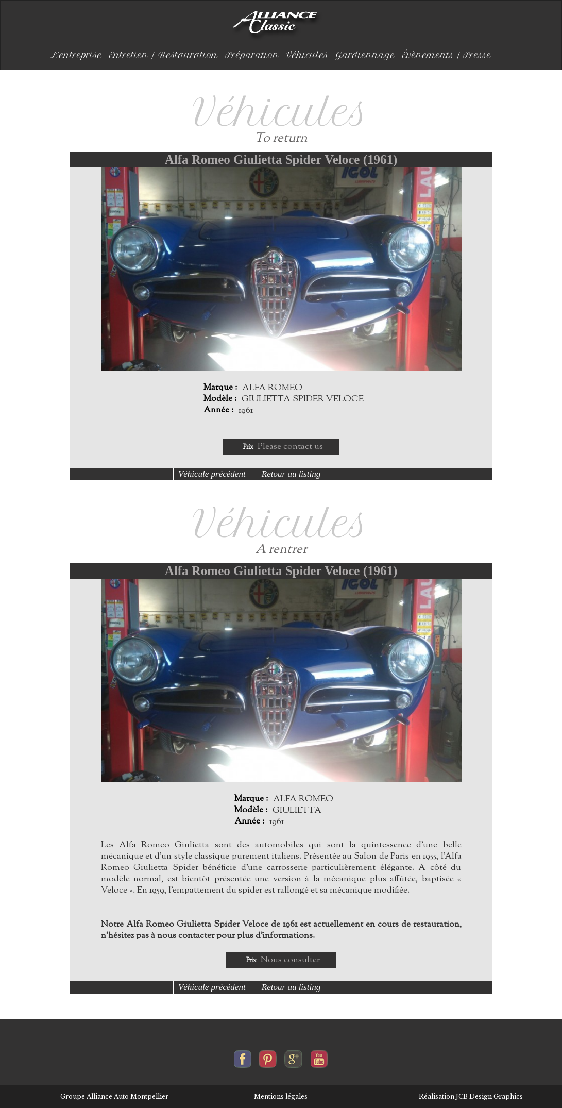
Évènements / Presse (446, 55)
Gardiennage (365, 55)
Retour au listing (291, 474)
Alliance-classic (277, 26)
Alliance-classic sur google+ (293, 1056)
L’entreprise (76, 55)
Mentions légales (281, 1096)
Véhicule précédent (212, 474)
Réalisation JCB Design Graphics (471, 1096)
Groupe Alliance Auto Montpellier (114, 1096)
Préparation (252, 55)
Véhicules (307, 55)
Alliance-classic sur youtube (319, 1056)
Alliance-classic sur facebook (242, 1056)
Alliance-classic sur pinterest (268, 1056)
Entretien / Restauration (163, 55)
